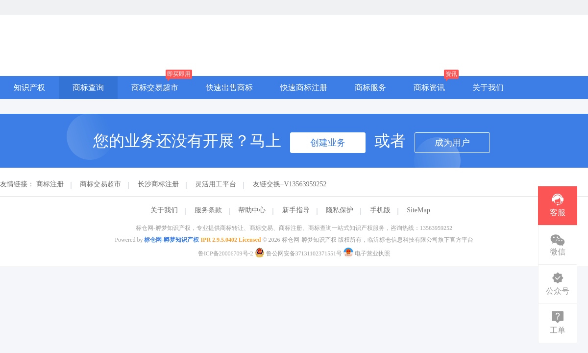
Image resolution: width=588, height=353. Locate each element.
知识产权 (29, 87)
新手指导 (296, 210)
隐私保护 (339, 210)
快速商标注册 (303, 87)
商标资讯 (429, 87)
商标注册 (50, 184)
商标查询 (88, 87)
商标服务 (370, 87)
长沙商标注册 (158, 184)
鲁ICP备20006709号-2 (225, 253)
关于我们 (488, 87)
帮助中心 (252, 210)
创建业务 (327, 143)
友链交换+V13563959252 (290, 184)
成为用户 (452, 143)
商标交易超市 (154, 87)
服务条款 (208, 210)
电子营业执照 (366, 253)
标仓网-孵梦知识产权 (171, 239)
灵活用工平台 (215, 184)
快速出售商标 (229, 87)
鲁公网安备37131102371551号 (299, 253)
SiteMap (418, 210)
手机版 (380, 210)
